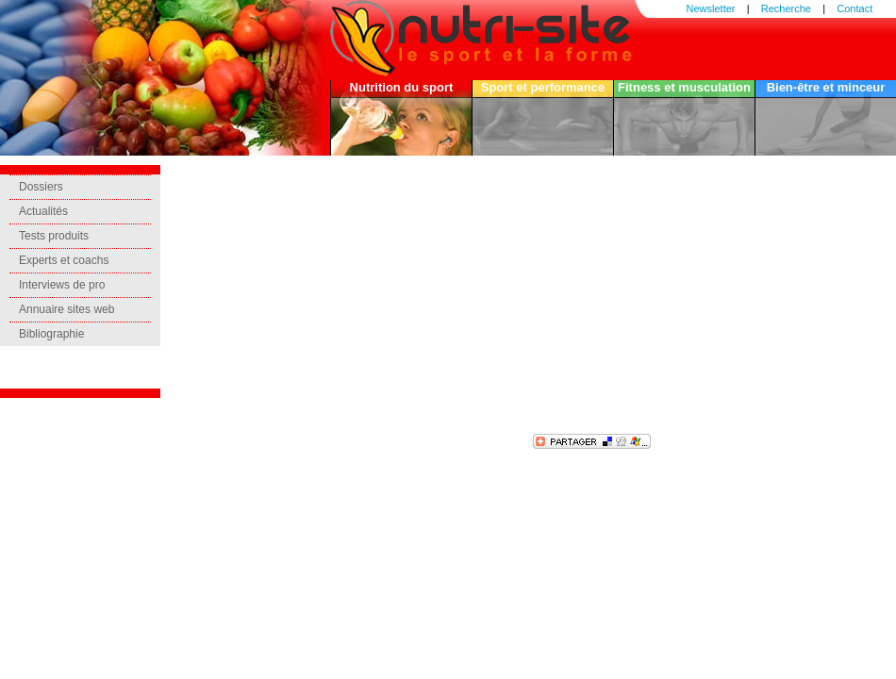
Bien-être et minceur (826, 87)
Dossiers (41, 186)
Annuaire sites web (66, 309)
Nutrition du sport (402, 87)
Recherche (786, 8)
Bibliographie (51, 333)
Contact (854, 8)
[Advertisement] (410, 297)
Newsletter (711, 8)
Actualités (43, 211)
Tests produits (54, 235)
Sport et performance (543, 87)
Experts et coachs (63, 260)
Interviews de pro (62, 284)
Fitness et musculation (684, 87)
